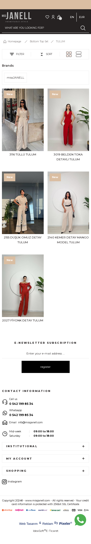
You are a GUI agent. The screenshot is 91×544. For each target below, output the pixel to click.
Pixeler (64, 524)
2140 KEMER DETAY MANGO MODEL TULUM (68, 240)
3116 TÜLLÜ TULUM (22, 154)
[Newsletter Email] (45, 353)
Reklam (47, 524)
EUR (82, 17)
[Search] (45, 28)
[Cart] (59, 16)
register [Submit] (45, 367)
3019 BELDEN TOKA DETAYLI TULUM (68, 157)
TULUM (60, 41)
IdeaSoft (39, 531)
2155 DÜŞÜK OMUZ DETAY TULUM (22, 240)
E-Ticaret (52, 531)
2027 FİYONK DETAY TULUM (22, 320)
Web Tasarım (28, 524)
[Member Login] (53, 16)
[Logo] (16, 17)
